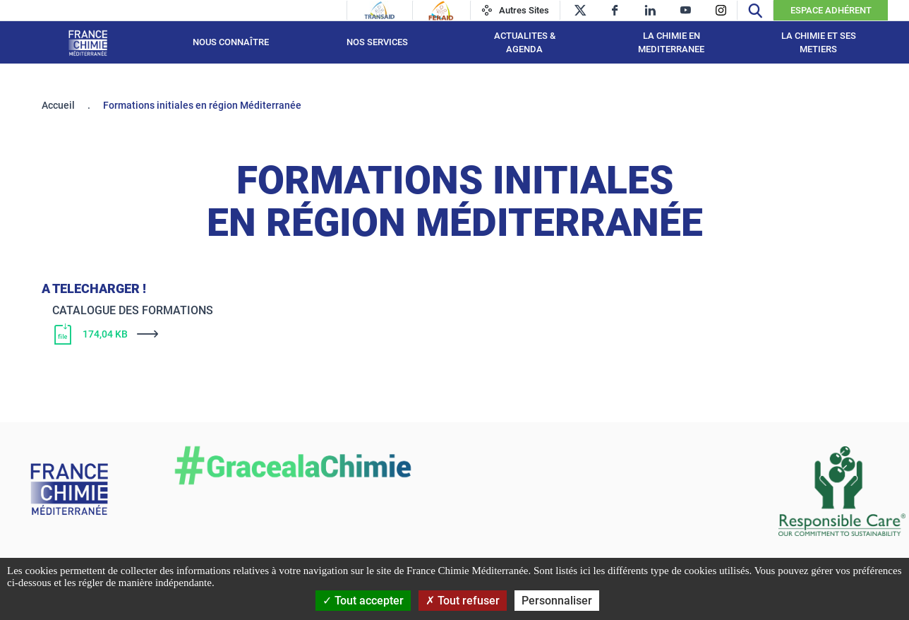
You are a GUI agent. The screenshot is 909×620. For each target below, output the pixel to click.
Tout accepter (363, 600)
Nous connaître (231, 42)
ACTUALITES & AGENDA (524, 42)
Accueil (58, 105)
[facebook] (615, 10)
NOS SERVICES (377, 42)
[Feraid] (440, 10)
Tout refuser (463, 600)
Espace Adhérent (831, 10)
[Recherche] (755, 10)
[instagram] (721, 10)
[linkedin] (650, 10)
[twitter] (580, 10)
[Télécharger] (405, 334)
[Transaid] (379, 10)
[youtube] (686, 10)
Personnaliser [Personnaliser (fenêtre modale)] (557, 600)
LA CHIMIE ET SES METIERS (818, 42)
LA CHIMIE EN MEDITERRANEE (671, 42)
